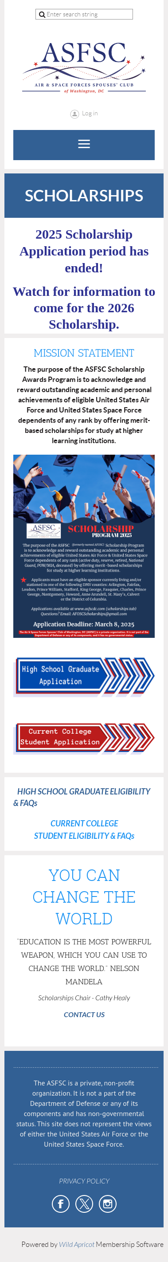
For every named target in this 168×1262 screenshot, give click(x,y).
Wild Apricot (76, 1245)
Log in (90, 113)
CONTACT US (84, 1014)
